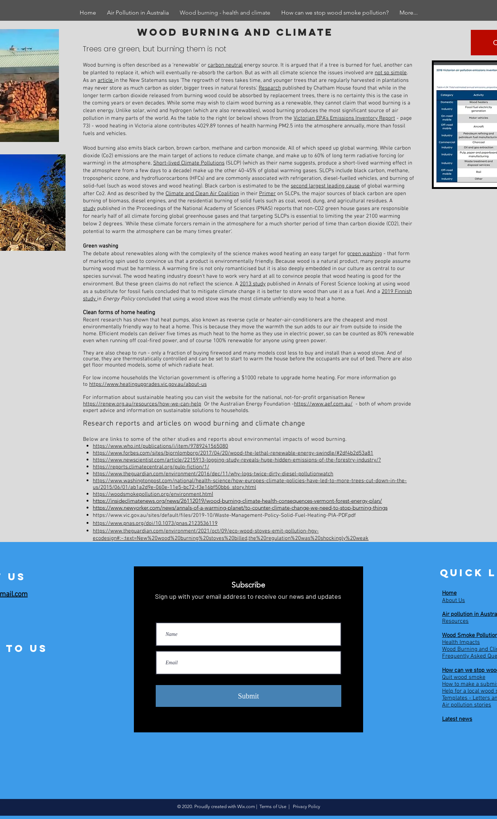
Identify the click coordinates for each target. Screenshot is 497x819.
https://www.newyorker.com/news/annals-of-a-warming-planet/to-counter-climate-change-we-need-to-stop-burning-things (240, 507)
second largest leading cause (325, 186)
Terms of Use (272, 806)
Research (270, 88)
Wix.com (246, 806)
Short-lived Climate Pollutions (188, 163)
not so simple (391, 73)
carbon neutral (225, 65)
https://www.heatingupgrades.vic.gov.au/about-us (148, 384)
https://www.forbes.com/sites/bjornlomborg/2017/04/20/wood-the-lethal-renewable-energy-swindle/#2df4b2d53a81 (233, 453)
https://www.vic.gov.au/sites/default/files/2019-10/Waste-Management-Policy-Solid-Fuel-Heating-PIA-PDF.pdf (224, 515)
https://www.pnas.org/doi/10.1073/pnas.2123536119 (155, 523)
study (89, 208)
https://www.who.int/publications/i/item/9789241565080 (160, 446)
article (106, 80)
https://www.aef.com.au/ (323, 404)
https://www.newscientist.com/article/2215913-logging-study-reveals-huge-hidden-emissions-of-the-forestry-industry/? (237, 460)
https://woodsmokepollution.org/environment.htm (152, 494)
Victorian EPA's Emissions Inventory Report (344, 118)
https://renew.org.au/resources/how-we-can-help (142, 404)
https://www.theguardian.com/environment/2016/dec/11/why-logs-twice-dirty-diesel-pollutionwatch (213, 474)
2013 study (253, 284)
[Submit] (248, 696)
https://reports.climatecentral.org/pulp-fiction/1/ (151, 467)
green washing (364, 253)
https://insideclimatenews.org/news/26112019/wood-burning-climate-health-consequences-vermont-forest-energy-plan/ (237, 500)
